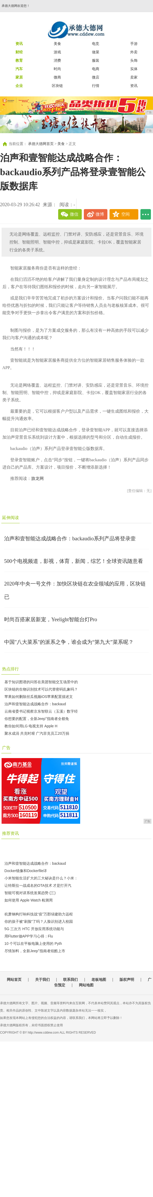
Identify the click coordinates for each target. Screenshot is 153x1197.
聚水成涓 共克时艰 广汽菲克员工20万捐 (36, 733)
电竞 (95, 44)
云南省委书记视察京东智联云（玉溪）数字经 (41, 711)
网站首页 (14, 979)
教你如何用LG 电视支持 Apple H (30, 726)
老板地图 (98, 979)
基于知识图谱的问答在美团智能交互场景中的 (41, 682)
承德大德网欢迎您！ (16, 6)
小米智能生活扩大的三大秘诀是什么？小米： (41, 878)
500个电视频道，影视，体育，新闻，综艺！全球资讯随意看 (73, 561)
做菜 (95, 52)
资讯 (134, 86)
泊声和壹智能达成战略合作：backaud (35, 704)
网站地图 (86, 985)
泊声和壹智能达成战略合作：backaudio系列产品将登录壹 (70, 538)
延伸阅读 (10, 517)
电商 (95, 69)
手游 (134, 44)
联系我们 (70, 979)
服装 (95, 60)
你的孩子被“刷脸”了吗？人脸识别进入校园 (38, 921)
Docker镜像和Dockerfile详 (25, 871)
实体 (134, 69)
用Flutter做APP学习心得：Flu (28, 936)
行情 (95, 86)
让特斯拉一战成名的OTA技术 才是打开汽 (38, 885)
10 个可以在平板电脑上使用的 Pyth (33, 943)
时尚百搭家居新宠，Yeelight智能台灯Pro (50, 619)
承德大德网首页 (41, 144)
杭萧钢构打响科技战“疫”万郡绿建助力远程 (38, 914)
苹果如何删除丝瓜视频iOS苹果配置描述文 (38, 697)
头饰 (134, 60)
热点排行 (10, 669)
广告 (6, 747)
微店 (95, 77)
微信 (74, 214)
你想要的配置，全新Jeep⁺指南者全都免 (36, 719)
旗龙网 (37, 478)
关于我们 (42, 979)
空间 (125, 214)
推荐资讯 (10, 833)
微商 (57, 77)
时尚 (57, 69)
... (145, 214)
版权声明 (126, 979)
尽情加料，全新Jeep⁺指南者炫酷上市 (34, 951)
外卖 (134, 52)
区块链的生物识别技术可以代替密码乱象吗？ (41, 689)
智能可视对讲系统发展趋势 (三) (30, 893)
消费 (57, 60)
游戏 (57, 52)
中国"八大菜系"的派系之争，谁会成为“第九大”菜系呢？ (69, 642)
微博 (100, 214)
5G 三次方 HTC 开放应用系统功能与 (34, 929)
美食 (57, 44)
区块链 (57, 86)
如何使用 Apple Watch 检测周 (28, 900)
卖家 (134, 77)
